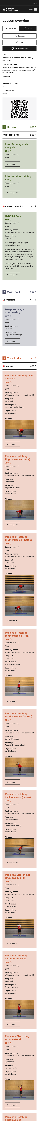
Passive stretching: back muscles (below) (18, 795)
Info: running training (18, 176)
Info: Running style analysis (16, 146)
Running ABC (13, 215)
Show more (11, 164)
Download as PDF (19, 48)
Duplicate (19, 36)
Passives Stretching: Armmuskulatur (17, 1038)
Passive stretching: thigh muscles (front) (17, 634)
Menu (33, 9)
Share (19, 42)
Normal (28, 28)
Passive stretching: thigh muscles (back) (17, 458)
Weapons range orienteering (14, 311)
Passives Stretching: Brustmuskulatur (17, 876)
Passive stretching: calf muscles (19, 377)
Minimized (11, 28)
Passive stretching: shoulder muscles (16, 957)
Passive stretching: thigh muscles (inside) (18, 538)
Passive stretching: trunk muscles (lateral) (18, 715)
